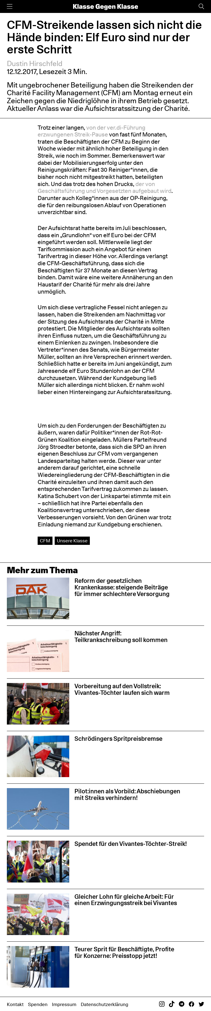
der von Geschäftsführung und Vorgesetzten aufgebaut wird (104, 188)
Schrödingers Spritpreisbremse (118, 738)
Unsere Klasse (72, 540)
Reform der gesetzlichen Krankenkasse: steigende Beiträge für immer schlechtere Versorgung (122, 587)
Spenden (38, 1004)
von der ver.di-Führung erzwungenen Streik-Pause (91, 131)
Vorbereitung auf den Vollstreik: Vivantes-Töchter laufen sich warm (122, 689)
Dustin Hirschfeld (34, 63)
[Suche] (201, 6)
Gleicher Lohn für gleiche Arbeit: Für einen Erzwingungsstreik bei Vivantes (125, 900)
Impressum (64, 1004)
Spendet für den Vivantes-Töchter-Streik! (130, 843)
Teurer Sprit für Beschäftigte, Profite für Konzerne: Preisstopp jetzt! (124, 952)
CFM (45, 540)
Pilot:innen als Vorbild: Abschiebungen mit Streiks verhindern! (127, 794)
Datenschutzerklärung (104, 1004)
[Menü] (9, 6)
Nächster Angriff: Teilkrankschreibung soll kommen (121, 636)
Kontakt (15, 1004)
